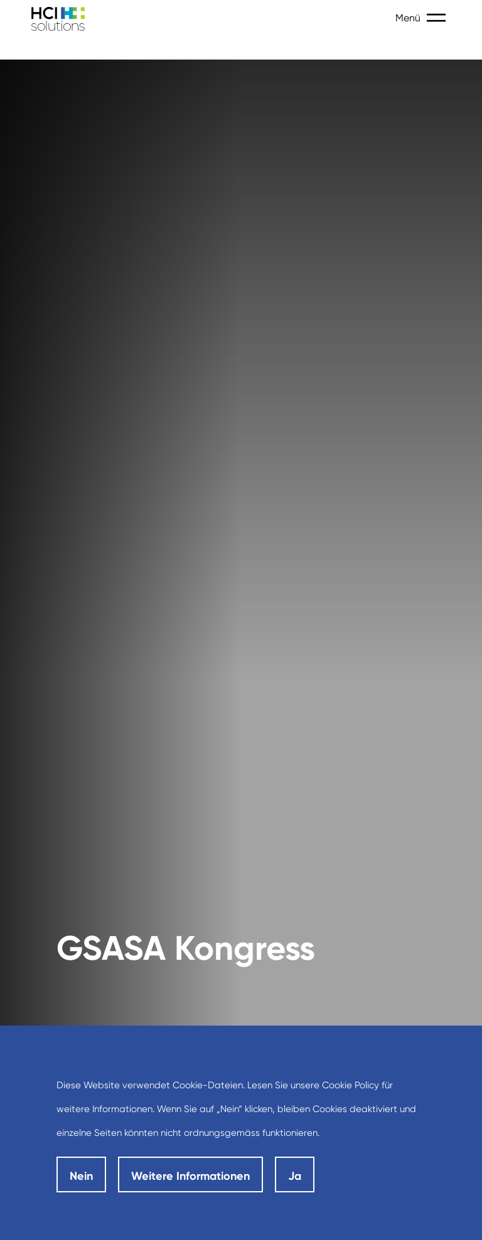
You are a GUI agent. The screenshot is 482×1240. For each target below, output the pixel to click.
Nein (81, 1176)
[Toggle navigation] (439, 18)
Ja (294, 1176)
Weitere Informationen (190, 1176)
